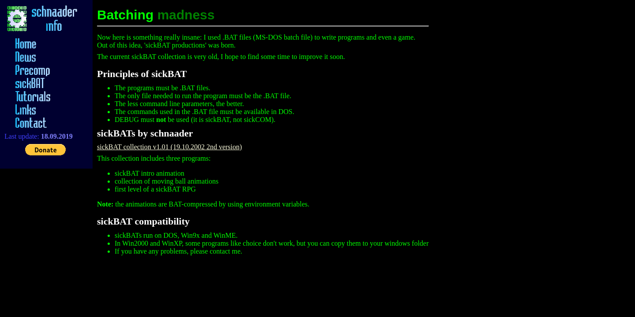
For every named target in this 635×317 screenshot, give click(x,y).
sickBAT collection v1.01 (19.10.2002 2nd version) (169, 147)
